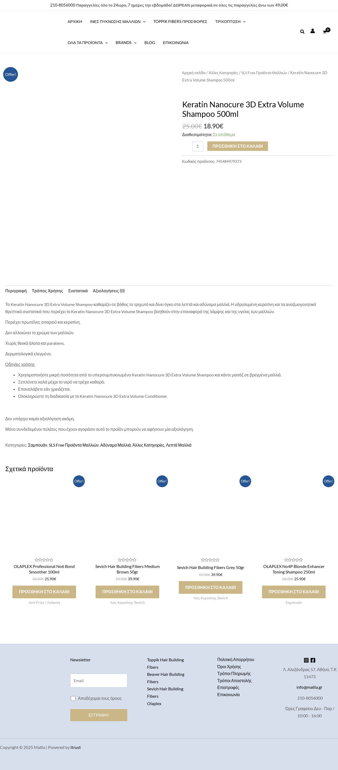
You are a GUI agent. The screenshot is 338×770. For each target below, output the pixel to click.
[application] (142, 21)
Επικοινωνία (228, 695)
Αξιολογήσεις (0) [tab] (111, 291)
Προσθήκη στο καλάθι (238, 145)
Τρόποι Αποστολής (234, 680)
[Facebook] (313, 660)
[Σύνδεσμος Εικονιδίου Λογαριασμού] (312, 30)
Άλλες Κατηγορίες (224, 72)
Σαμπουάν (38, 445)
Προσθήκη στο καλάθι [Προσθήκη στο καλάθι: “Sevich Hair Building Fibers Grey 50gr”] (210, 587)
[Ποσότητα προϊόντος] (197, 146)
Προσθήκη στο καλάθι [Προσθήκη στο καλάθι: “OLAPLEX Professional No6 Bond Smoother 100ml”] (44, 592)
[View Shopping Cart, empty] (324, 32)
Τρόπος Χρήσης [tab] (48, 291)
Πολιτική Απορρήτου (236, 659)
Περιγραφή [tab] (16, 291)
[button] (302, 31)
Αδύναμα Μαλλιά (117, 445)
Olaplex (154, 702)
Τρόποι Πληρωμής (234, 673)
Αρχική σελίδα (194, 72)
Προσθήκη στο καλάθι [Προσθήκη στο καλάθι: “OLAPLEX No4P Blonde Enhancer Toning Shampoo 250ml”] (294, 592)
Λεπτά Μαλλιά (182, 445)
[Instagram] (305, 660)
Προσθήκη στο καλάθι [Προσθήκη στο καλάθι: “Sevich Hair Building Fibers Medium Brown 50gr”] (127, 592)
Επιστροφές (228, 688)
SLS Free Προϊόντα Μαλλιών (266, 72)
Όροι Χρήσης (229, 666)
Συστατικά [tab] (79, 291)
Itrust (76, 747)
